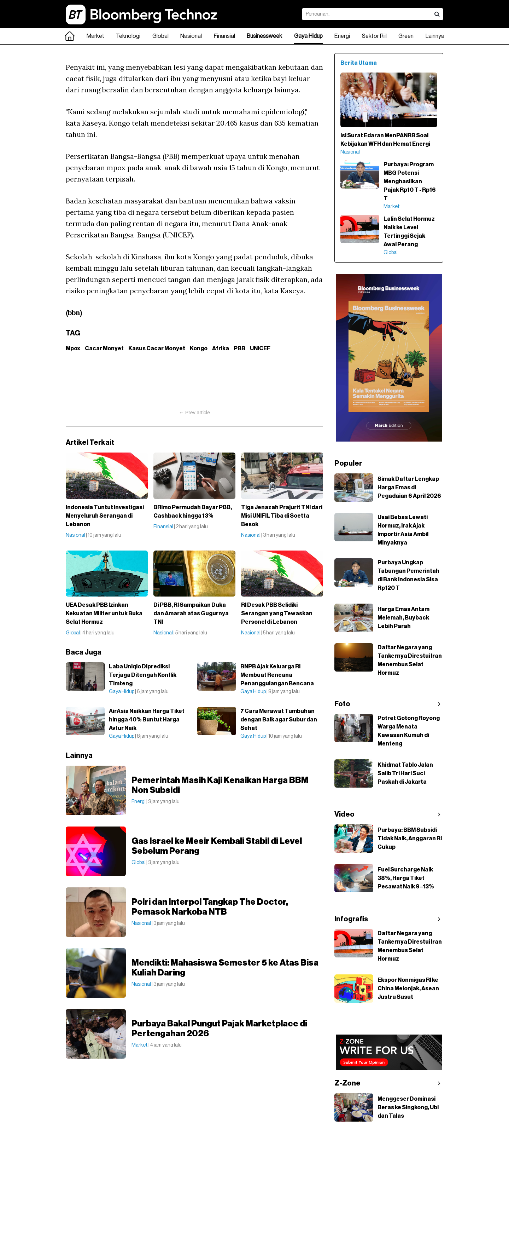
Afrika (220, 348)
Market (95, 36)
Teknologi (128, 36)
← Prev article (194, 412)
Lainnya (435, 36)
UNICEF (260, 348)
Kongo (198, 348)
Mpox (73, 348)
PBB (239, 348)
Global (160, 36)
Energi (342, 36)
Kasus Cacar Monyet (156, 348)
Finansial (224, 36)
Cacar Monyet (104, 348)
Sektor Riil (374, 36)
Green (406, 36)
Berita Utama (358, 63)
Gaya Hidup (308, 36)
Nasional (191, 36)
